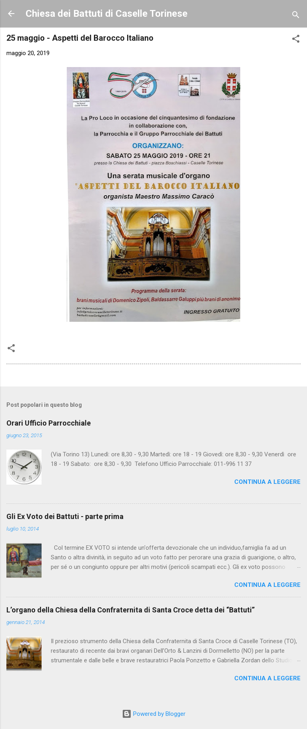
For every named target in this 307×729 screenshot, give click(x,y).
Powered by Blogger (153, 713)
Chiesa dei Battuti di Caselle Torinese (106, 13)
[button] (296, 40)
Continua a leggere (267, 481)
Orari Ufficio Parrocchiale (48, 423)
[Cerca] (296, 16)
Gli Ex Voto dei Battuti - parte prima (65, 516)
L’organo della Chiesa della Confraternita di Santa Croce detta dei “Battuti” (130, 610)
